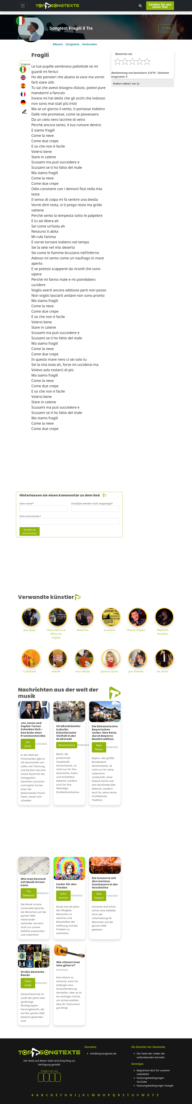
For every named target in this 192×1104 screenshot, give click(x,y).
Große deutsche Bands (32, 973)
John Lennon (63, 896)
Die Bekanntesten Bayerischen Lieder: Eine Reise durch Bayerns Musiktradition (105, 732)
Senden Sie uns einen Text (160, 5)
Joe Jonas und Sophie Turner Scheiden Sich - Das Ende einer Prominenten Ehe (33, 729)
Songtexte (72, 44)
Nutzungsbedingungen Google (155, 1085)
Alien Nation (99, 747)
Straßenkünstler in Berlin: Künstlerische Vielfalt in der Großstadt (68, 732)
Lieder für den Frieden (66, 885)
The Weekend (28, 893)
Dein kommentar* (30, 516)
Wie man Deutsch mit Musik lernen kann (33, 882)
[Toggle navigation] (22, 5)
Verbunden (89, 44)
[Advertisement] (96, 457)
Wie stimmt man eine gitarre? (68, 963)
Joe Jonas (27, 744)
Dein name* (27, 503)
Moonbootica (66, 745)
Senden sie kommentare (29, 531)
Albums (58, 44)
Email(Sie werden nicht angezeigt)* (92, 503)
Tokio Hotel (27, 983)
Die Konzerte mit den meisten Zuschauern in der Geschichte (105, 883)
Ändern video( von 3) (126, 83)
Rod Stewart (99, 896)
